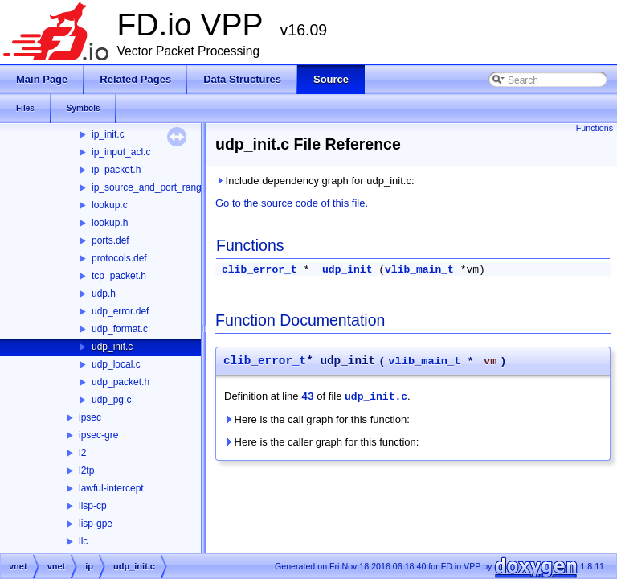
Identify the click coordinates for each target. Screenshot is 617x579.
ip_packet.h (116, 169)
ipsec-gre (98, 435)
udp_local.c (116, 364)
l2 (82, 452)
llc (83, 541)
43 (307, 397)
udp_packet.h (120, 382)
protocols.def (119, 258)
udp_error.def (120, 311)
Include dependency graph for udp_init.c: (315, 181)
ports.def (110, 240)
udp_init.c (112, 346)
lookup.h (110, 222)
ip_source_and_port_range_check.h (168, 187)
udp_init (347, 270)
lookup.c (110, 205)
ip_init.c (108, 134)
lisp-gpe (95, 523)
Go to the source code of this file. (291, 203)
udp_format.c (120, 329)
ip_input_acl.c (121, 152)
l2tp (86, 470)
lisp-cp (93, 505)
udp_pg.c (111, 399)
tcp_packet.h (119, 275)
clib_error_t (259, 270)
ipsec (90, 417)
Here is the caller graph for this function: (321, 442)
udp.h (104, 293)
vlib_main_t (419, 270)
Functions (594, 128)
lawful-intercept (111, 488)
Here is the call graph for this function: (317, 419)
